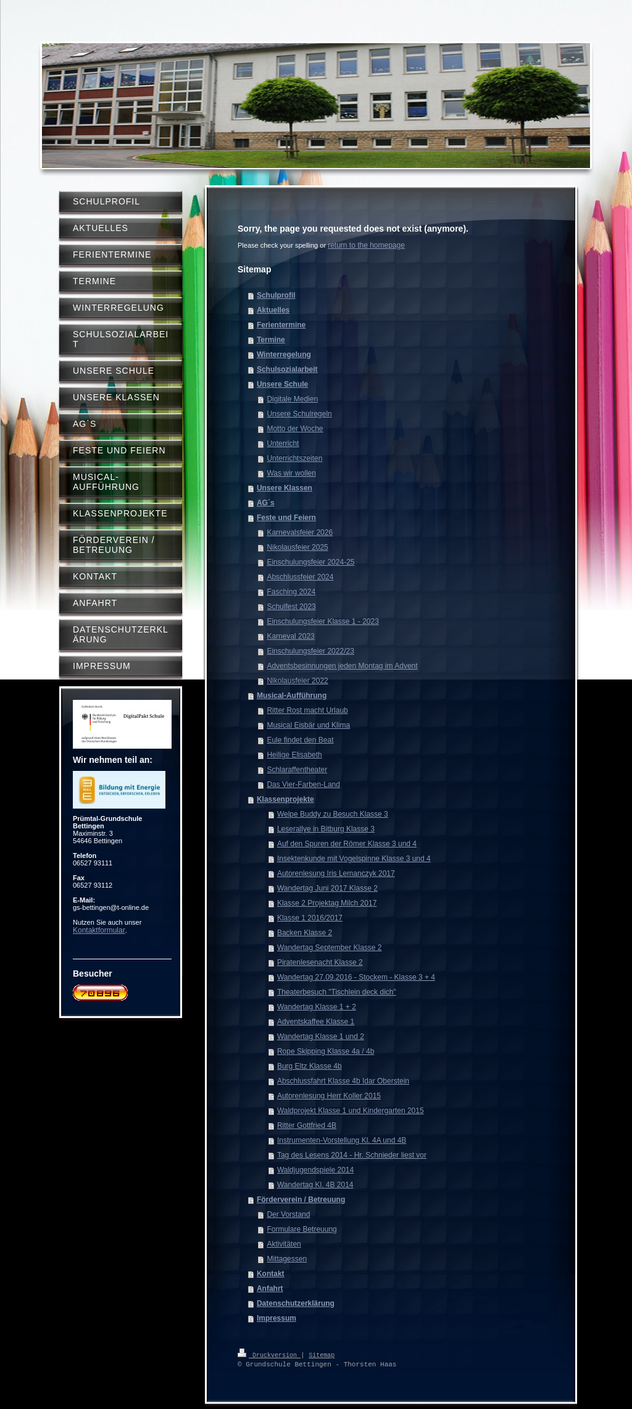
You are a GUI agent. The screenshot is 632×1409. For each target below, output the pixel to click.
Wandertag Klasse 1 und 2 (320, 1036)
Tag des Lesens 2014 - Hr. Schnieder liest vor (351, 1155)
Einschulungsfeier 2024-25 (310, 562)
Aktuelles (273, 310)
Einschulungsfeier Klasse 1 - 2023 (322, 621)
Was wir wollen (291, 473)
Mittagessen (287, 1259)
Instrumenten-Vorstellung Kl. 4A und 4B (341, 1140)
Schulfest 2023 (291, 606)
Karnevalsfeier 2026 (300, 532)
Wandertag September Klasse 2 (329, 947)
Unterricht (283, 443)
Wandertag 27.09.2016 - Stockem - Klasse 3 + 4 (356, 977)
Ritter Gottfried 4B (306, 1125)
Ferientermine (281, 325)
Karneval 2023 (290, 636)
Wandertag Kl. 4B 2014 (315, 1184)
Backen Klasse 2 (304, 932)
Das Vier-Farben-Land (303, 784)
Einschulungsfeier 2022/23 (310, 651)
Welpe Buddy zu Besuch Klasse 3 (332, 814)
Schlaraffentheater (297, 769)
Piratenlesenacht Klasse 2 (320, 962)
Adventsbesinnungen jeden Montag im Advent (342, 666)
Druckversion (269, 1354)
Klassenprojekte (285, 799)
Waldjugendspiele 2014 (315, 1170)
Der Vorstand (288, 1214)
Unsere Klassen (284, 488)
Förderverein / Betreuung (301, 1199)
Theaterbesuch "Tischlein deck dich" (336, 992)
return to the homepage (366, 245)
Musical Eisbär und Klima (308, 725)
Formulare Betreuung (301, 1229)
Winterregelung (284, 354)
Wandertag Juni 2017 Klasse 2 (327, 888)
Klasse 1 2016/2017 (310, 918)
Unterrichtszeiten (294, 458)
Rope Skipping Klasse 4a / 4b (325, 1051)
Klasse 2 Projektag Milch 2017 (326, 903)
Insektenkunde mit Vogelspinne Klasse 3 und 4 (354, 858)
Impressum (276, 1318)
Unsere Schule (282, 384)
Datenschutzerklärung (296, 1303)
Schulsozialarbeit (287, 369)
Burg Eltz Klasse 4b (309, 1066)
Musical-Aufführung (291, 695)
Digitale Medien (292, 399)
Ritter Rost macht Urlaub (307, 710)
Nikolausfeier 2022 (297, 680)
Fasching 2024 (291, 591)
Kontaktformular (99, 930)
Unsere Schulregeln (299, 414)
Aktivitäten (284, 1244)
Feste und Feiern (286, 517)
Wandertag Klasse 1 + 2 (316, 1007)
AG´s (266, 502)
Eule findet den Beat (300, 740)
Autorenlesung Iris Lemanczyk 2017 (336, 873)
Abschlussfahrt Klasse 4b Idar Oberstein (343, 1081)
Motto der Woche (295, 428)
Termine (271, 339)
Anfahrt (270, 1288)
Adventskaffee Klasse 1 (315, 1021)
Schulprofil (276, 295)
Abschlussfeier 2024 (300, 577)
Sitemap (322, 1354)
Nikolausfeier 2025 (297, 547)
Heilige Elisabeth (294, 755)
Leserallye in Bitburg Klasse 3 (326, 829)
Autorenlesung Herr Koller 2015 (329, 1095)
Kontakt (271, 1273)
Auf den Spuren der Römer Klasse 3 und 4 (347, 843)
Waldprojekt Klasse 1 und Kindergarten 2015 (350, 1110)
